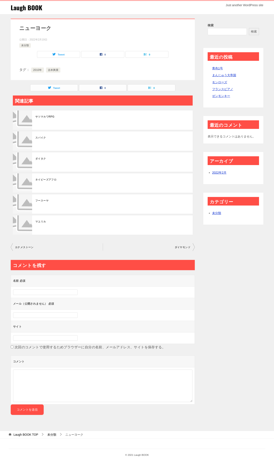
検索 (211, 25)
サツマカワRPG (44, 116)
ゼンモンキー (221, 96)
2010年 (37, 70)
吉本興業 (53, 70)
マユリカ (40, 221)
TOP (25, 434)
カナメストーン (24, 247)
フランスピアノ (222, 89)
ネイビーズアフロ (46, 179)
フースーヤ (42, 200)
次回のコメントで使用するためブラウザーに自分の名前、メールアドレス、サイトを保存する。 (90, 347)
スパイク (40, 137)
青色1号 (217, 68)
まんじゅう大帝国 (224, 75)
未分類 (25, 45)
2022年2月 (219, 172)
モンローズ (219, 82)
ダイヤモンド (183, 247)
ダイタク (40, 158)
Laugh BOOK (27, 7)
